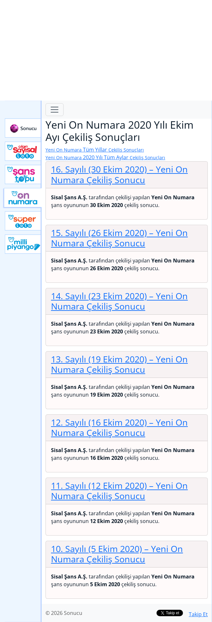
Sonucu (23, 128)
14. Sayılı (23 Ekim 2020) (119, 301)
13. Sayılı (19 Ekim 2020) (119, 364)
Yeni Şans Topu (23, 174)
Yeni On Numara (23, 197)
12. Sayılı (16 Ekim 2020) (119, 427)
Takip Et (198, 614)
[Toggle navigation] (54, 109)
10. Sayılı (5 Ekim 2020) (117, 554)
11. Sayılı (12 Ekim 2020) (119, 490)
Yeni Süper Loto (23, 221)
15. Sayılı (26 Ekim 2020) (119, 238)
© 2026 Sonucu (63, 613)
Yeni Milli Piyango (23, 244)
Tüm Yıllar (94, 149)
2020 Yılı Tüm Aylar (105, 157)
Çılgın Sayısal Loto (23, 151)
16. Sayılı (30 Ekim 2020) (119, 174)
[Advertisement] (106, 50)
